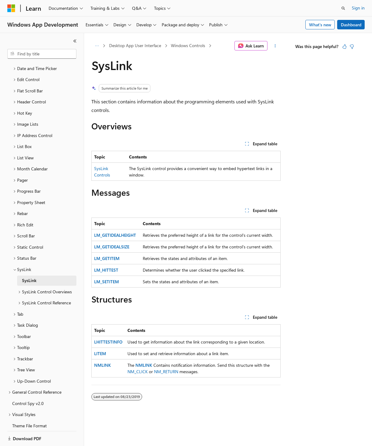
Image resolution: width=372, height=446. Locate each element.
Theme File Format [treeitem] (29, 404)
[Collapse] (74, 40)
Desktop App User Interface (135, 45)
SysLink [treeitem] (29, 259)
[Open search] (343, 8)
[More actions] (275, 46)
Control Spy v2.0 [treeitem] (28, 382)
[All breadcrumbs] (96, 46)
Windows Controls (188, 45)
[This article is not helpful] (351, 46)
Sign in (358, 8)
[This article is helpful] (344, 46)
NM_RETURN (166, 371)
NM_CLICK (137, 371)
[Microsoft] (11, 8)
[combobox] (41, 54)
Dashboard (351, 25)
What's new (320, 25)
